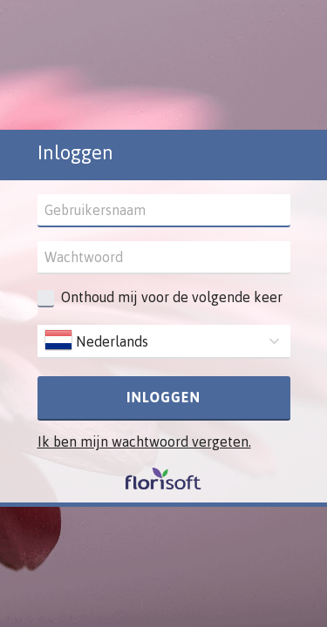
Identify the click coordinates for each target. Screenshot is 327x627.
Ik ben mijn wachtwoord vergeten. (144, 441)
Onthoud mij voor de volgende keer (172, 297)
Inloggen (163, 397)
